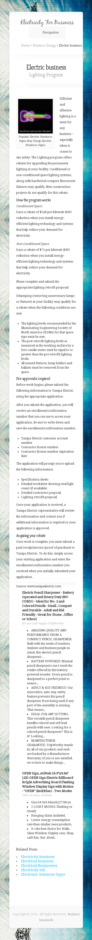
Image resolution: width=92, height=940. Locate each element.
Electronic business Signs (43, 874)
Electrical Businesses (39, 866)
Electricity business (38, 857)
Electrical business (37, 861)
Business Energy (44, 45)
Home (25, 45)
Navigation (46, 32)
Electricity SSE (33, 870)
